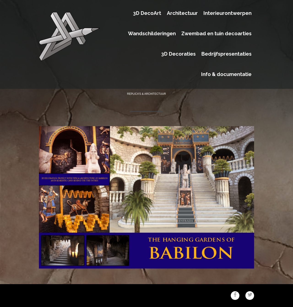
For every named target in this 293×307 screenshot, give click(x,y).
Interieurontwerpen (227, 13)
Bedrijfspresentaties (226, 54)
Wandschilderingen (152, 33)
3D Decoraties (178, 54)
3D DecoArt (147, 13)
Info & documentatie (226, 74)
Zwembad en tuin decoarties (216, 33)
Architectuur (182, 13)
